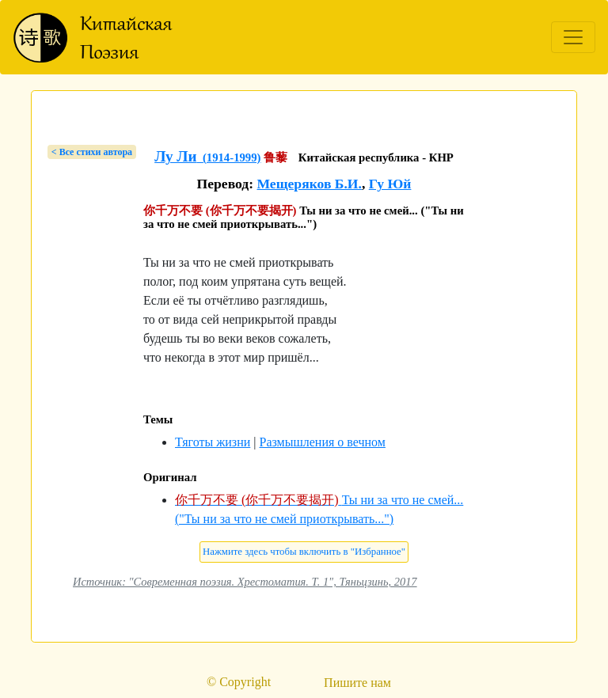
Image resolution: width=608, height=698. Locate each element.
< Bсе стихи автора (91, 151)
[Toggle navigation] (573, 37)
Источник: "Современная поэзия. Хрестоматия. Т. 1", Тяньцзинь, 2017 (245, 581)
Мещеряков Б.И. (309, 184)
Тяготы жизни (212, 442)
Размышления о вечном (322, 442)
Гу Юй (390, 184)
